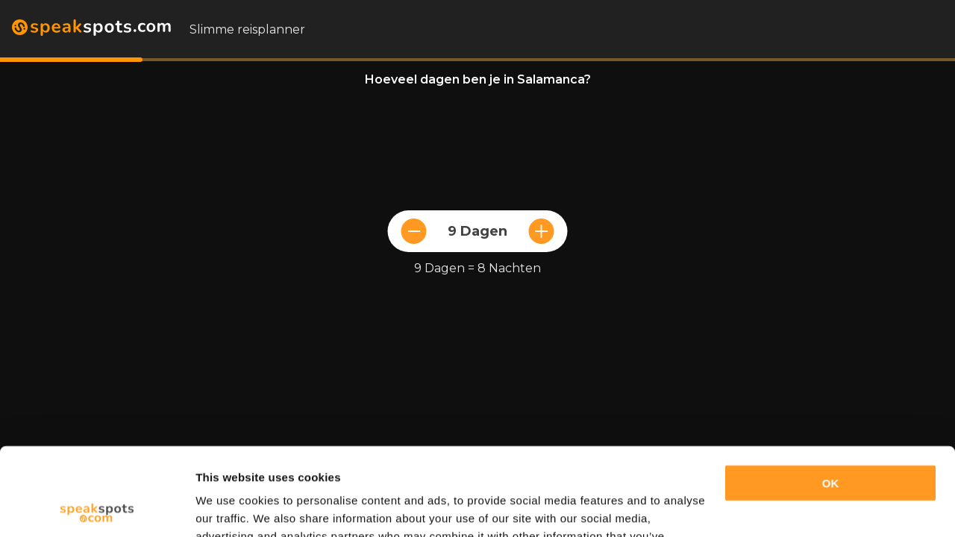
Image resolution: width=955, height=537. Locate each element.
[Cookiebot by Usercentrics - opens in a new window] (96, 508)
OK (830, 395)
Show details (230, 507)
